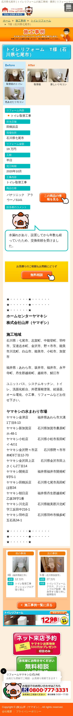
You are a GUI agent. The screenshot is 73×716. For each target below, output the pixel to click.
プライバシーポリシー (28, 711)
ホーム (7, 20)
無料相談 (36, 275)
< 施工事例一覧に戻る (36, 605)
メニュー (68, 7)
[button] (3, 671)
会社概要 (7, 711)
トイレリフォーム (41, 20)
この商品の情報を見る (53, 197)
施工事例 (21, 20)
